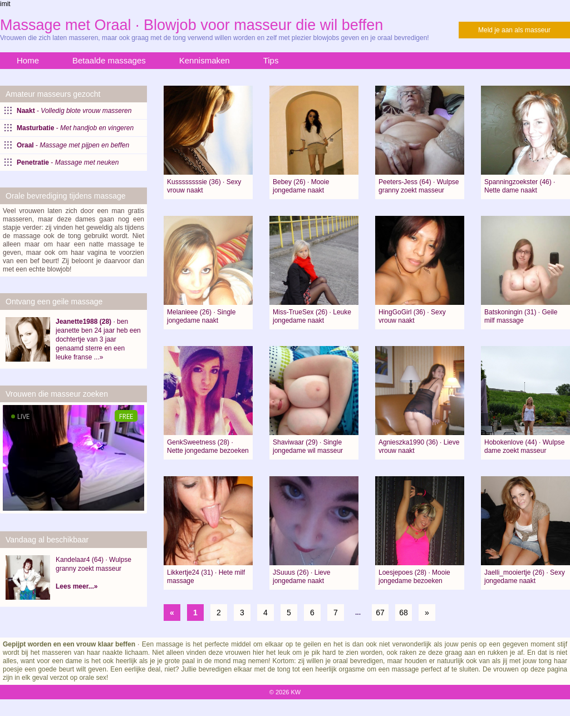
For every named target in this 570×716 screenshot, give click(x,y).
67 (380, 612)
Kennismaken (204, 60)
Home (28, 60)
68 (403, 612)
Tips (271, 60)
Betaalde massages (109, 60)
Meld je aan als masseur (514, 30)
